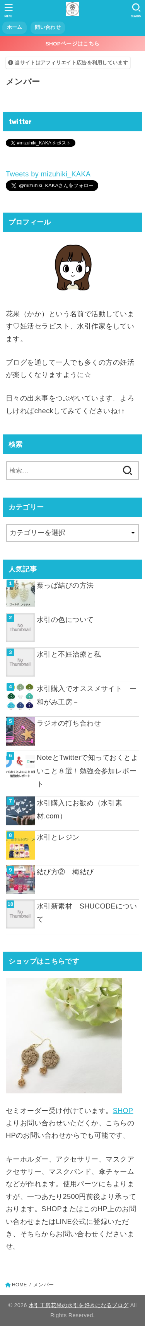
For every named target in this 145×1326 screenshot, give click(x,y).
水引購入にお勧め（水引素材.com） (79, 809)
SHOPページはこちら (73, 44)
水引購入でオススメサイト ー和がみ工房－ (86, 695)
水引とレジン (58, 837)
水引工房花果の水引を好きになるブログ (78, 1305)
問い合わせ (48, 27)
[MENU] (8, 10)
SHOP (123, 1111)
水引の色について (65, 620)
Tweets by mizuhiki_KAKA (48, 174)
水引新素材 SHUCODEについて (87, 912)
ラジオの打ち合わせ (69, 723)
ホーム (14, 27)
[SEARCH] (136, 10)
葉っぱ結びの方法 (65, 585)
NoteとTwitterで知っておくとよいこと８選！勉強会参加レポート (87, 771)
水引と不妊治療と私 (69, 654)
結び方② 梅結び (65, 872)
